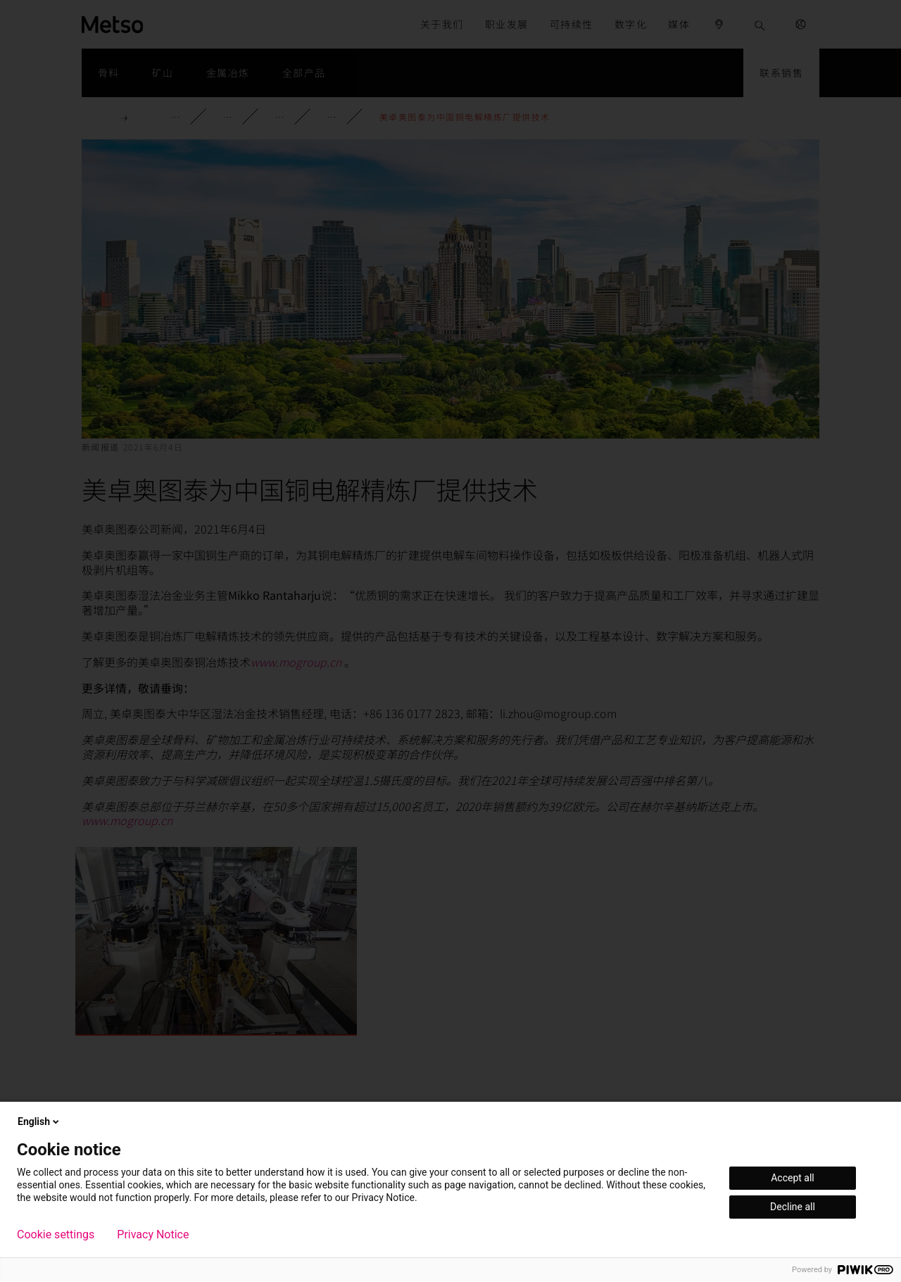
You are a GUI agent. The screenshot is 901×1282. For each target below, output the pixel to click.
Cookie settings (55, 1234)
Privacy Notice (153, 1234)
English (39, 1121)
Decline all (792, 1206)
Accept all (792, 1177)
